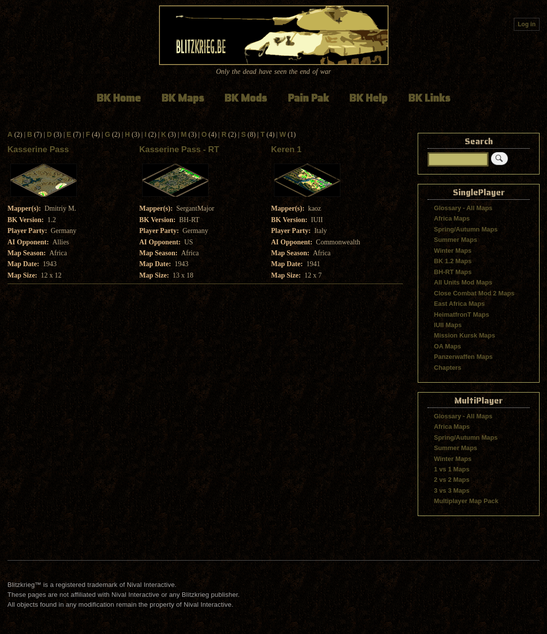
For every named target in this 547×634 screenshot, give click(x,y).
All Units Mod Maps (463, 282)
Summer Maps (455, 239)
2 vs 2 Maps (452, 479)
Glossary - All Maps (463, 208)
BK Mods (245, 98)
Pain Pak (308, 98)
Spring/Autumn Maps (466, 229)
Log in (527, 24)
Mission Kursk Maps (464, 335)
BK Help (368, 98)
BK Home (119, 98)
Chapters (447, 367)
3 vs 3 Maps (452, 490)
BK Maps (183, 98)
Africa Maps (452, 218)
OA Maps (447, 346)
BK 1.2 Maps (453, 261)
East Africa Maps (459, 303)
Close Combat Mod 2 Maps (474, 293)
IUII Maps (448, 325)
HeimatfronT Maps (462, 314)
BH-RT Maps (453, 272)
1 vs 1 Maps (452, 469)
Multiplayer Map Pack (466, 501)
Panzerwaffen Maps (463, 356)
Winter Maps (453, 250)
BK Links (429, 98)
